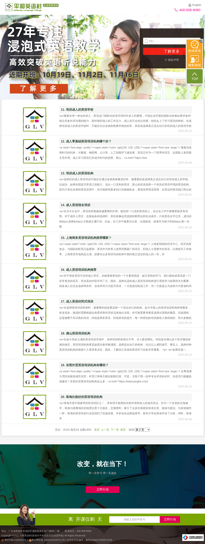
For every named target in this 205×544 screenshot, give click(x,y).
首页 (97, 429)
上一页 (105, 429)
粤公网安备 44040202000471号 (47, 540)
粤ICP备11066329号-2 (15, 540)
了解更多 (172, 51)
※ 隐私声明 (172, 59)
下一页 (115, 429)
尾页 (123, 429)
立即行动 (103, 489)
